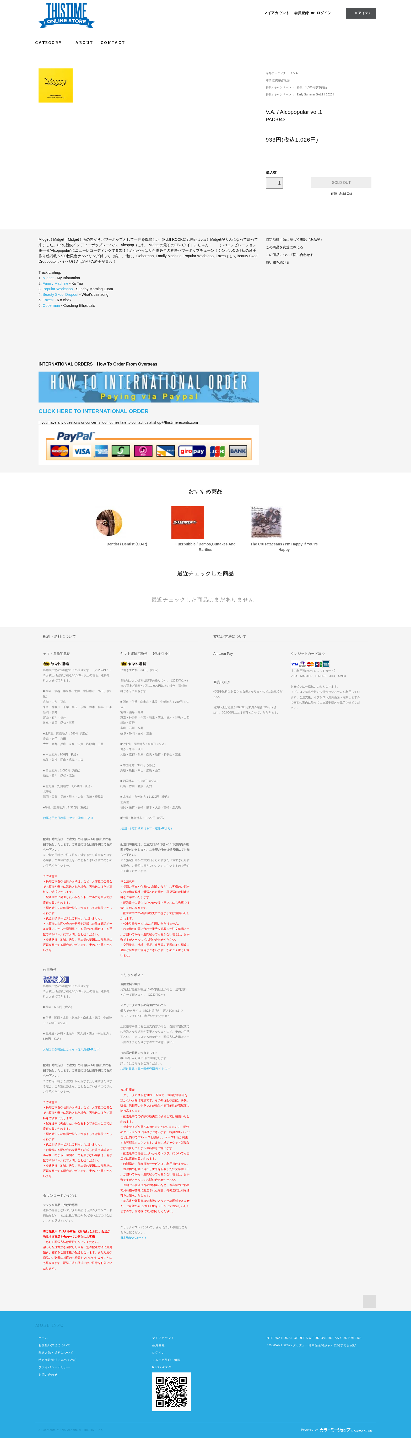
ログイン (324, 13)
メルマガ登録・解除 (166, 1359)
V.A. (296, 73)
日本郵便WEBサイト (133, 1237)
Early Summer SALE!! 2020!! (315, 94)
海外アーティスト (277, 73)
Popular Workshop (58, 289)
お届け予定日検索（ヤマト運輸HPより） (69, 817)
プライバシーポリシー (54, 1367)
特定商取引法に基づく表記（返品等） (295, 240)
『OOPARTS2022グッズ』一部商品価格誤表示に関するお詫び (311, 1345)
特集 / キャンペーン (279, 87)
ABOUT (84, 42)
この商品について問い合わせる (289, 255)
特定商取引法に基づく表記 (58, 1359)
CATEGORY (51, 42)
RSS (155, 1367)
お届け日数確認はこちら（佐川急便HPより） (72, 1049)
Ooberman (51, 305)
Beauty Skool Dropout (60, 294)
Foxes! (48, 300)
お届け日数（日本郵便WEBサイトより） (146, 1068)
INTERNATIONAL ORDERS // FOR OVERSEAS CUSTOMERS (314, 1337)
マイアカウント (276, 13)
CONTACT (113, 42)
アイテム (360, 13)
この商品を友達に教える (284, 247)
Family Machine (55, 283)
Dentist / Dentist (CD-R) (127, 544)
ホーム (43, 1337)
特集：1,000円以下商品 (312, 87)
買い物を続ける (278, 262)
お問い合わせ (48, 1374)
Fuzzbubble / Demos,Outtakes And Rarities (205, 547)
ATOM (167, 1367)
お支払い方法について (54, 1345)
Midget (48, 278)
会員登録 (301, 13)
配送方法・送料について (56, 1352)
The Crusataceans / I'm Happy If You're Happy (284, 547)
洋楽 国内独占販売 (278, 80)
